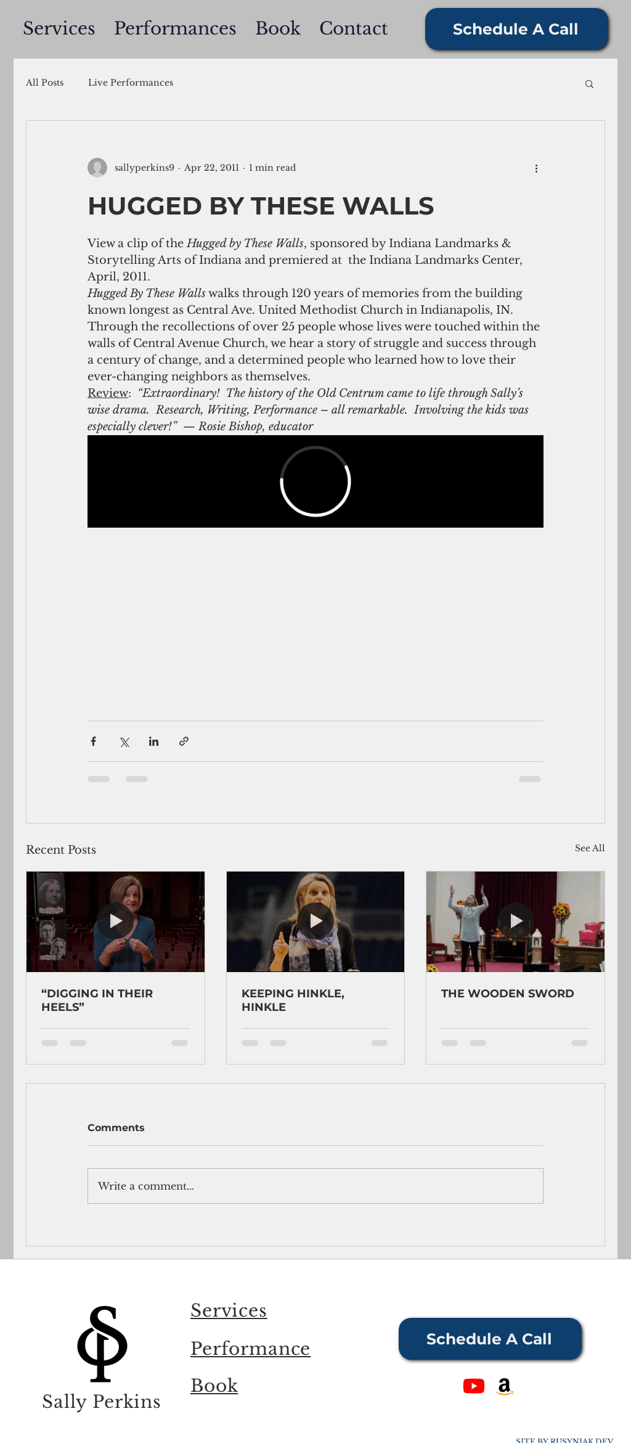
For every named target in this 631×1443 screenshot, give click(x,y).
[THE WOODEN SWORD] (515, 921)
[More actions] (536, 167)
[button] (589, 83)
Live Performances (130, 82)
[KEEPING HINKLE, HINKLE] (316, 921)
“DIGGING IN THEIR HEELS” (97, 1000)
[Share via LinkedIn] (154, 741)
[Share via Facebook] (93, 741)
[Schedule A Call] (516, 29)
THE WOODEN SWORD (507, 993)
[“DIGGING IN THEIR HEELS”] (115, 921)
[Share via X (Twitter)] (123, 741)
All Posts (44, 82)
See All (590, 848)
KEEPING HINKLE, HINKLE (293, 1000)
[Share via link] (184, 741)
